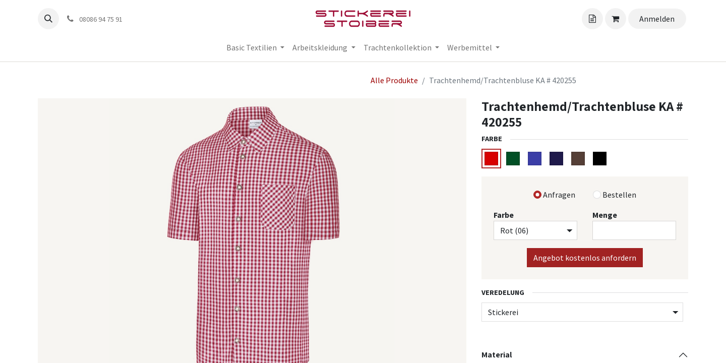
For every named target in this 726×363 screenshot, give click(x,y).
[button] (48, 18)
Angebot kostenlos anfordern (584, 258)
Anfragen (559, 195)
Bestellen (619, 195)
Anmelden (657, 19)
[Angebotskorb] (592, 18)
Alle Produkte (394, 80)
